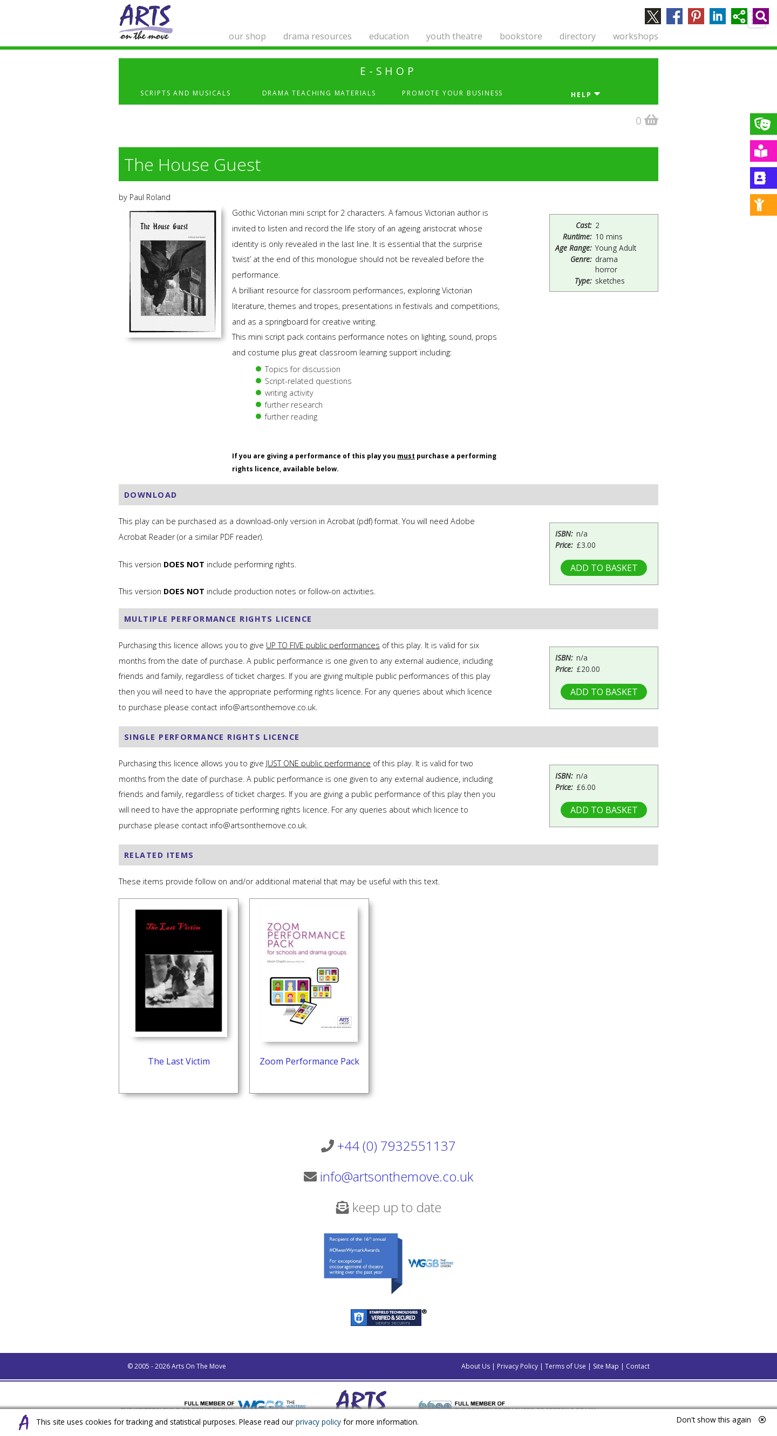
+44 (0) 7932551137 (396, 1146)
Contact (638, 1366)
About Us (475, 1366)
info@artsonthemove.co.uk (396, 1176)
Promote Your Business (452, 93)
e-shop (388, 71)
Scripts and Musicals (185, 93)
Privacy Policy (517, 1366)
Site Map (606, 1366)
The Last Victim (179, 1061)
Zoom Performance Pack (309, 1061)
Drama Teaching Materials (319, 93)
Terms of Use (565, 1366)
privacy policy (318, 1422)
